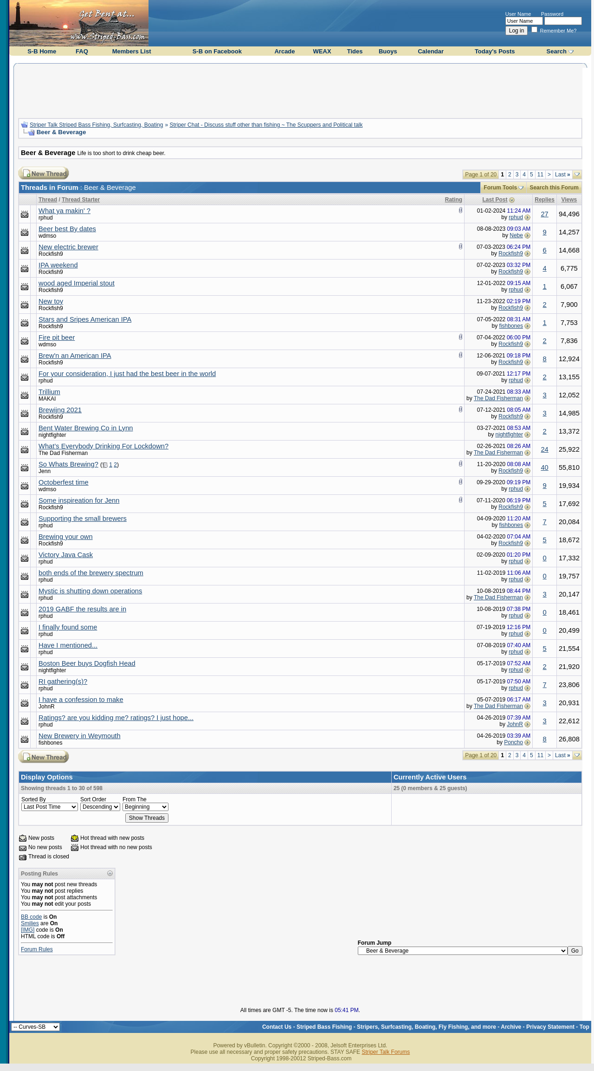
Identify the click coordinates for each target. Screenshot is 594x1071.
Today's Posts (495, 51)
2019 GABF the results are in (82, 609)
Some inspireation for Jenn (79, 500)
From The (135, 799)
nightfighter (52, 435)
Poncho (513, 742)
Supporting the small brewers (83, 518)
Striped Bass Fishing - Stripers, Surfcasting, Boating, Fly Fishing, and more (396, 1027)
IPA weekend (58, 265)
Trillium (49, 392)
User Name (518, 14)
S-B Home (41, 51)
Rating (453, 199)
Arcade (284, 51)
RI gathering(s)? (63, 681)
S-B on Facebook (217, 51)
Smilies (30, 923)
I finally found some (68, 627)
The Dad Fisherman (498, 398)
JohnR (47, 706)
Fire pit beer (57, 337)
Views (569, 199)
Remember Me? (554, 30)
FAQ (82, 51)
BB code (31, 917)
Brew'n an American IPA (75, 355)
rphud (46, 217)
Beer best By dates (67, 229)
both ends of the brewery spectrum (91, 573)
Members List (131, 51)
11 (540, 174)
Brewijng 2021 (60, 410)
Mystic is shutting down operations (90, 591)
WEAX (322, 51)
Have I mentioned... (68, 645)
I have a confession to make (81, 699)
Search (557, 51)
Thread (48, 199)
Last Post (495, 199)
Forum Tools (500, 187)
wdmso (47, 236)
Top (584, 1027)
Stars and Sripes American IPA (85, 319)
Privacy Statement (550, 1027)
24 (544, 449)
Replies (545, 199)
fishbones (511, 326)
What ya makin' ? (64, 210)
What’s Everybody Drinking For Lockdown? (103, 446)
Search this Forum (553, 187)
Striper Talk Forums (386, 1052)
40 (544, 467)
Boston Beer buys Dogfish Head (87, 663)
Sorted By (33, 799)
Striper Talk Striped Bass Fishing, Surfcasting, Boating (96, 125)
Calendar (431, 51)
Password (552, 14)
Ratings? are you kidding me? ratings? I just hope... (116, 717)
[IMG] (27, 930)
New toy (51, 301)
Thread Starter (81, 199)
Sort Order (93, 799)
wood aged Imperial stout (77, 283)
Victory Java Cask (66, 554)
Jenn (45, 471)
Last (562, 174)
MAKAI (47, 399)
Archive (511, 1027)
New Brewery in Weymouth (79, 736)
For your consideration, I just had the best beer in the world (127, 373)
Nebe (516, 235)
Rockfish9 (51, 254)
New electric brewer (68, 247)
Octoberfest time (64, 482)
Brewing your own (66, 536)
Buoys (388, 51)
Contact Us (276, 1027)
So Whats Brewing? (68, 464)
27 (544, 214)
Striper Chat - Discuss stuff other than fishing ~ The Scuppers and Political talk (265, 125)
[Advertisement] (300, 89)
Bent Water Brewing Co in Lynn (86, 428)
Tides (355, 51)
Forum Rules (37, 949)
